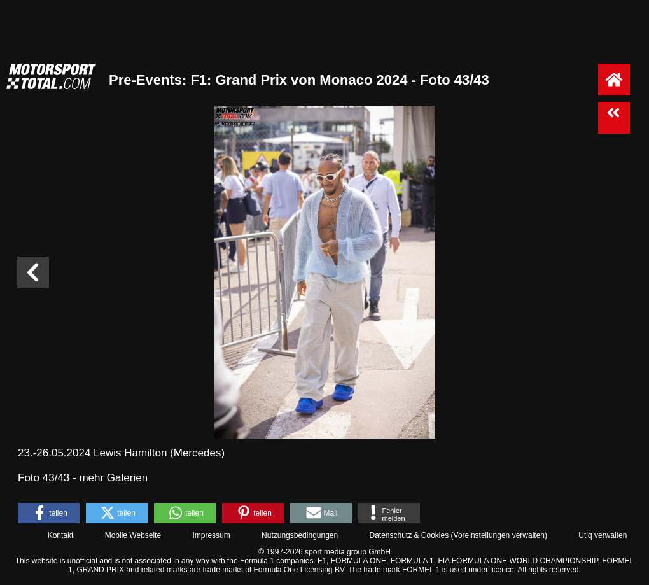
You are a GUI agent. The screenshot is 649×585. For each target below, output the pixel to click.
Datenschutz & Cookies (409, 535)
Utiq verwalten (602, 535)
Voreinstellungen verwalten (499, 535)
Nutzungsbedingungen (300, 535)
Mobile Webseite (133, 535)
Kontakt (61, 535)
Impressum (211, 535)
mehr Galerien (113, 478)
